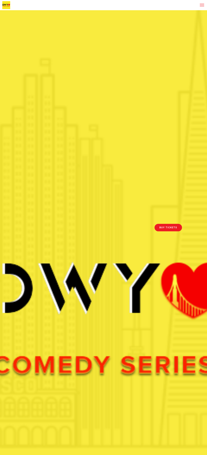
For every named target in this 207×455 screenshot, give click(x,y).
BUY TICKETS (168, 227)
